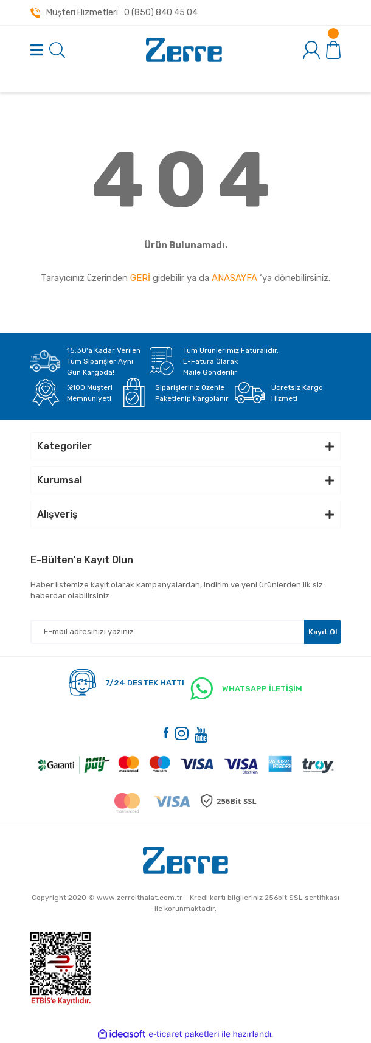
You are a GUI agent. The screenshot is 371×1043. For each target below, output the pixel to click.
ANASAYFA (234, 277)
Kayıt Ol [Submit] (322, 632)
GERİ (140, 277)
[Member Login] (311, 50)
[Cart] (333, 49)
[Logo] (184, 50)
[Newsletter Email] (185, 632)
